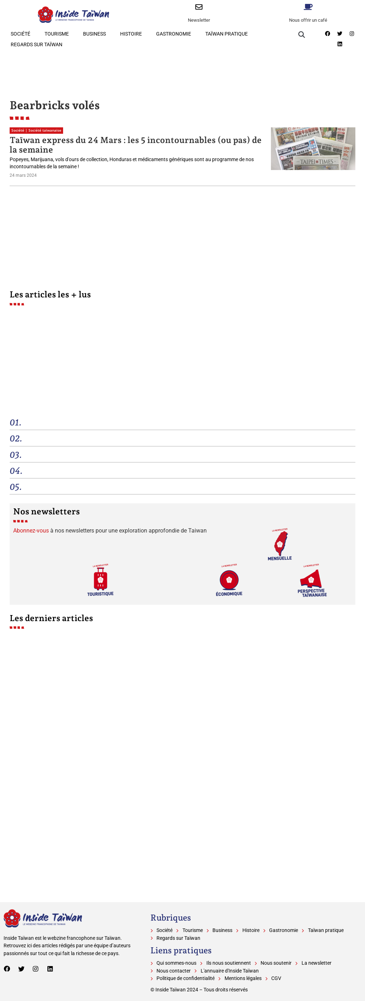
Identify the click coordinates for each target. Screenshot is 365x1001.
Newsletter (199, 20)
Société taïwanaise (45, 130)
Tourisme (57, 34)
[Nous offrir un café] (308, 7)
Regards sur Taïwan (36, 45)
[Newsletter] (198, 7)
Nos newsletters (46, 511)
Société (20, 34)
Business (94, 34)
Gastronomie (173, 34)
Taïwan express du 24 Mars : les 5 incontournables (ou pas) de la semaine (136, 144)
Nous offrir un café (308, 20)
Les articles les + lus (50, 294)
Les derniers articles (51, 618)
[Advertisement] (182, 70)
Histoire (131, 34)
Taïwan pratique (226, 34)
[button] (302, 35)
